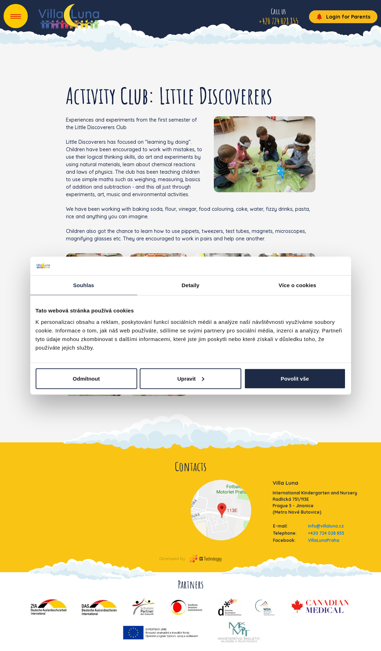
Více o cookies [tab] (297, 285)
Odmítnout (86, 378)
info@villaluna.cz (326, 526)
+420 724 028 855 (326, 533)
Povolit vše (294, 378)
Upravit (190, 378)
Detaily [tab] (191, 285)
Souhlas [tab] (83, 285)
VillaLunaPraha (323, 540)
